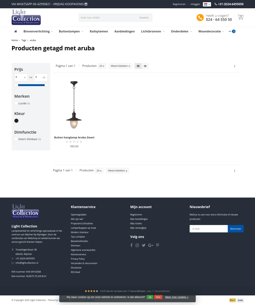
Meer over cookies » (176, 297)
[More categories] (230, 31)
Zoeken (144, 17)
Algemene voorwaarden (83, 250)
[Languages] (207, 4)
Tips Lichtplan (78, 236)
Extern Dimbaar (30, 139)
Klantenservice (78, 254)
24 (101, 65)
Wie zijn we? (77, 219)
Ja (150, 297)
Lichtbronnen (153, 31)
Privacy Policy (78, 258)
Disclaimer (76, 267)
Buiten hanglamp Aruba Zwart (74, 137)
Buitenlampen (71, 31)
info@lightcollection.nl (27, 262)
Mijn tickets (136, 223)
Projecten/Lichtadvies (82, 223)
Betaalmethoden (79, 241)
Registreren (179, 4)
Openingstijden (79, 214)
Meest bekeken (120, 65)
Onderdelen (181, 31)
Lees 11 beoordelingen (158, 291)
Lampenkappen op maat (83, 227)
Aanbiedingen (125, 31)
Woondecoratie (211, 31)
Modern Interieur (80, 232)
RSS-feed (75, 272)
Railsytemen (99, 31)
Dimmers (75, 245)
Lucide (24, 103)
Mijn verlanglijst (138, 227)
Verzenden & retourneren (84, 263)
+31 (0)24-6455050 (230, 4)
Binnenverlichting (38, 31)
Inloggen (195, 4)
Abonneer (235, 228)
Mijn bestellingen (139, 219)
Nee (158, 297)
